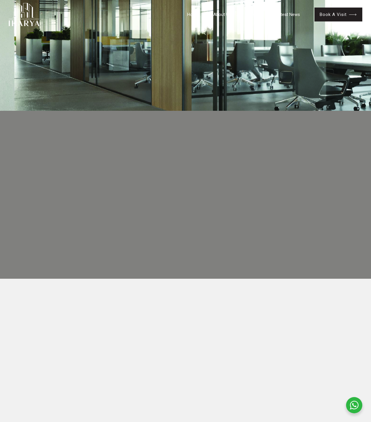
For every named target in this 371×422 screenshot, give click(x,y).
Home (193, 14)
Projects (253, 14)
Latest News (288, 14)
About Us (222, 14)
